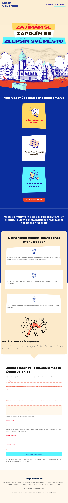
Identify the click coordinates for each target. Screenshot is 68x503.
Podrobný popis (9, 389)
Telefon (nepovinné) (11, 435)
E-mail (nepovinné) (10, 444)
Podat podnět (59, 4)
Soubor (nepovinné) (10, 404)
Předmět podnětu (10, 381)
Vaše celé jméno (10, 420)
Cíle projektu (49, 4)
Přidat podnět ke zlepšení (34, 200)
